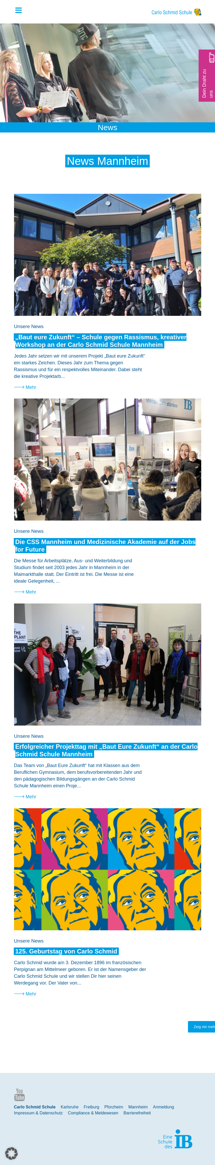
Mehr (31, 387)
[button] (11, 1153)
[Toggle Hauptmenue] (21, 10)
